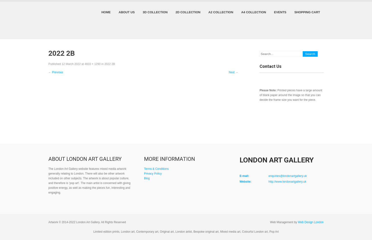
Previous (55, 72)
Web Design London (311, 222)
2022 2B (109, 64)
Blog (147, 178)
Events (280, 12)
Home (106, 12)
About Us (127, 12)
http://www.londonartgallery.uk (287, 181)
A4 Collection (253, 12)
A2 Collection (220, 12)
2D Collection (188, 12)
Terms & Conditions (156, 169)
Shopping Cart (307, 12)
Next (233, 72)
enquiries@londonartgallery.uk (288, 176)
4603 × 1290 (93, 64)
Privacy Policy (153, 173)
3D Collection (155, 12)
